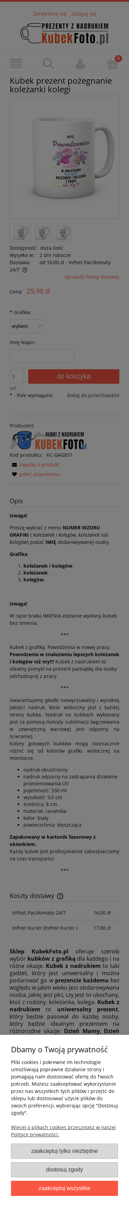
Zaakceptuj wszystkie (64, 1188)
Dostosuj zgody (64, 1169)
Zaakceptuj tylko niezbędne (64, 1151)
